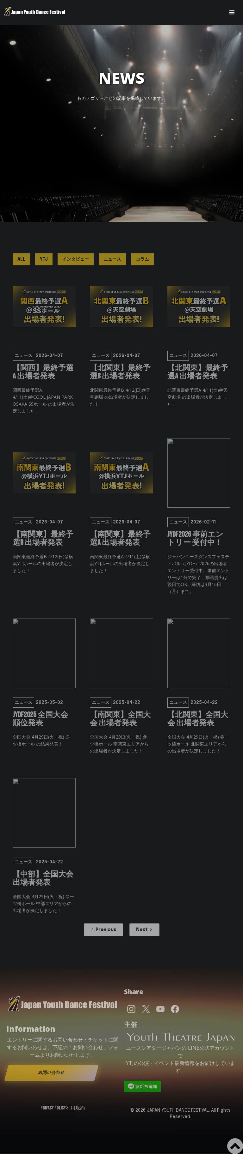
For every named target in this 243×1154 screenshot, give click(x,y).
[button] (232, 13)
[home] (34, 12)
